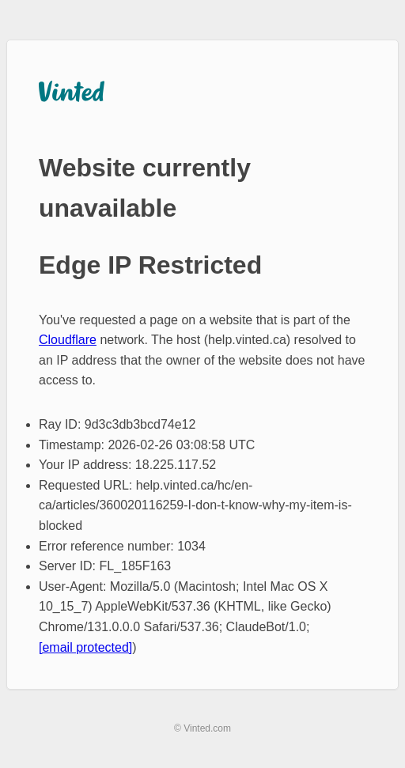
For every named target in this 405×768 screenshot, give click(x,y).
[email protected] (85, 647)
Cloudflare (68, 339)
